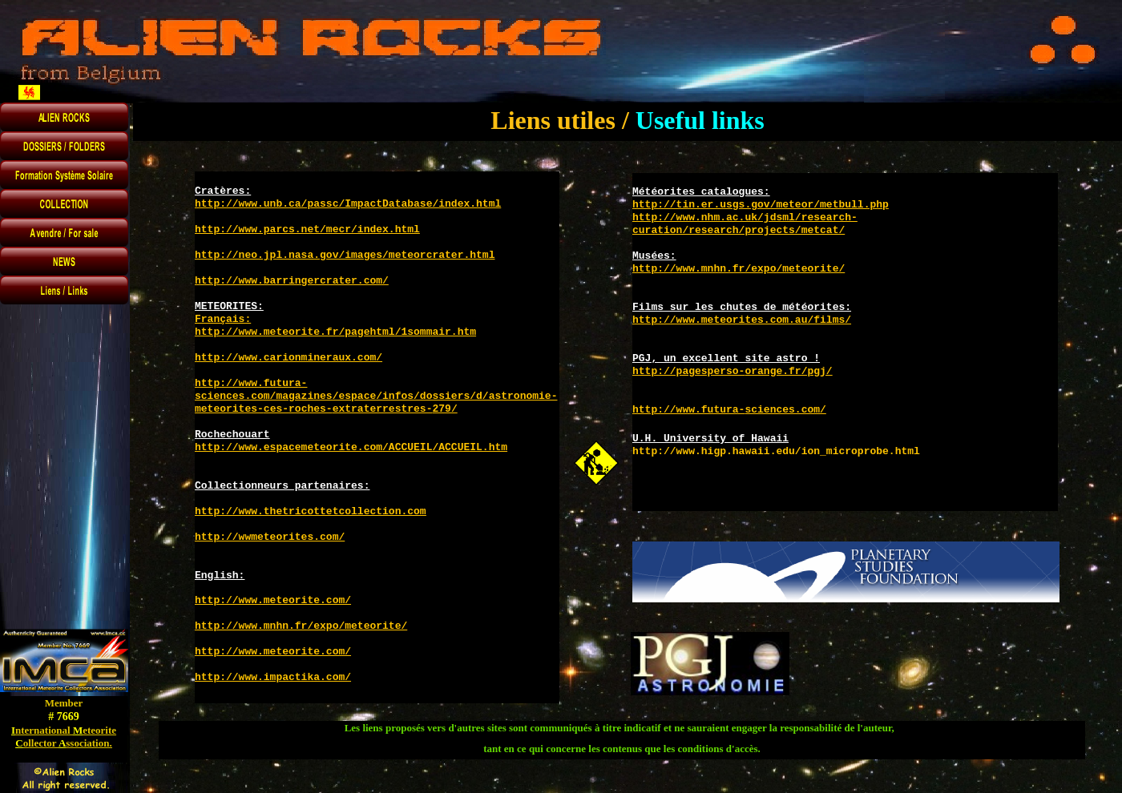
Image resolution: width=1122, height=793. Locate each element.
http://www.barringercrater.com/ (292, 281)
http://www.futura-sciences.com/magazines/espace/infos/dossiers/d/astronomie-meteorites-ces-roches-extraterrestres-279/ (376, 396)
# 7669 (63, 716)
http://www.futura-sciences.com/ (729, 410)
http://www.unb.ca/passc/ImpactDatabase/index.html (348, 204)
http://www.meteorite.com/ (273, 600)
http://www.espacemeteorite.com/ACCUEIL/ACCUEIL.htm (351, 447)
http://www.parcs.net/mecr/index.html (307, 229)
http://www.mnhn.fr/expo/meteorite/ (301, 626)
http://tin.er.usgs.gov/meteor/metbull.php (760, 205)
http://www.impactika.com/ (273, 677)
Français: (223, 319)
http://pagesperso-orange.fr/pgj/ (732, 371)
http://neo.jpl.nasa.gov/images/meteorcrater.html (344, 255)
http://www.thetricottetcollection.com (310, 511)
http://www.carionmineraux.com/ (288, 358)
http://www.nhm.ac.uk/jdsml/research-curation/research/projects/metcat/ (745, 223)
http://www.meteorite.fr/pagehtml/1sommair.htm (335, 332)
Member (64, 703)
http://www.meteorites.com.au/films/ (741, 320)
